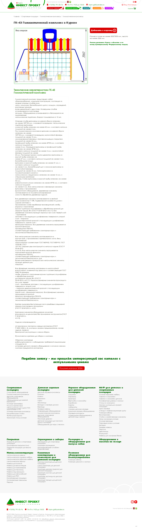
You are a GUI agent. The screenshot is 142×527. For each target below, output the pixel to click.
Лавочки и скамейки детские (110, 398)
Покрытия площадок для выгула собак (19, 448)
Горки (40, 400)
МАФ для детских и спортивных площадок (111, 389)
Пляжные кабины (105, 412)
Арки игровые (104, 408)
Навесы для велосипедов (16, 465)
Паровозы (72, 396)
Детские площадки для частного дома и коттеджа (50, 421)
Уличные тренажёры (15, 403)
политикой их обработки (45, 520)
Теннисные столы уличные (17, 417)
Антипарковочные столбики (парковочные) (48, 448)
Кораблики (72, 403)
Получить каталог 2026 (71, 368)
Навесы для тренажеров (16, 467)
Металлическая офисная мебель (20, 459)
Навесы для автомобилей (16, 474)
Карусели (41, 398)
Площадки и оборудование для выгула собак (79, 441)
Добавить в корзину (103, 30)
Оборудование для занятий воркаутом (17, 400)
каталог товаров (53, 8)
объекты (86, 8)
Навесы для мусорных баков (110, 435)
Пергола (102, 429)
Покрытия (13, 439)
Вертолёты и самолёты (77, 401)
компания (97, 8)
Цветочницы (103, 431)
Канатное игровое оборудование (81, 411)
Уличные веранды (106, 421)
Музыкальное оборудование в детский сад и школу (80, 416)
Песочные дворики (45, 419)
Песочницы (42, 402)
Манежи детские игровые (78, 409)
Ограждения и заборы (51, 439)
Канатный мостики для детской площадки (50, 473)
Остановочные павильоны (17, 480)
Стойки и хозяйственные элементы (112, 417)
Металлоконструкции (20, 453)
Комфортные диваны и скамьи (111, 401)
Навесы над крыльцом (15, 472)
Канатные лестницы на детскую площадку (50, 477)
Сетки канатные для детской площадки (49, 466)
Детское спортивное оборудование (15, 397)
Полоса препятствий (15, 406)
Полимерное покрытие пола (18, 445)
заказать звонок (72, 8)
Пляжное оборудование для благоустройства (79, 455)
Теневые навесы (44, 409)
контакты (109, 8)
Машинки (72, 394)
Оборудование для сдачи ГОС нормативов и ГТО (18, 408)
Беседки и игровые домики (48, 405)
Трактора (72, 398)
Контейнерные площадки (16, 478)
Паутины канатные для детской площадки (49, 462)
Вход (125, 5)
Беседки (102, 425)
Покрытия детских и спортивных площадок (19, 442)
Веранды (41, 407)
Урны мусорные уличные (108, 419)
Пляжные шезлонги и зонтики (79, 462)
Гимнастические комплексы (50, 16)
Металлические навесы (16, 455)
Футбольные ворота (14, 415)
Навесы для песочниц (15, 469)
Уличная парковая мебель (109, 394)
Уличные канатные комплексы (18, 411)
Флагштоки (103, 433)
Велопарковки (104, 415)
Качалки (41, 394)
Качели (40, 396)
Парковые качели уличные (109, 423)
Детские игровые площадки (48, 388)
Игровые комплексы (76, 413)
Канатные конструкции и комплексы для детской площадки (49, 456)
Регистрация (132, 5)
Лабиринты (72, 407)
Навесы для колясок (14, 463)
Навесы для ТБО (13, 476)
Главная (16, 16)
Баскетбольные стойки (15, 413)
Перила (10, 482)
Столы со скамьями (107, 403)
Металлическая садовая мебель (19, 457)
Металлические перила (16, 461)
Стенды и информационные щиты (112, 410)
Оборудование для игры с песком (51, 424)
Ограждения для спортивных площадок (48, 442)
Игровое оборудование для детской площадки (82, 389)
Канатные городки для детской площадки (49, 480)
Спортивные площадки (29, 16)
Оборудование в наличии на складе (110, 440)
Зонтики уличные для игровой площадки (110, 405)
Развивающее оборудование (49, 411)
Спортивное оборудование (17, 392)
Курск (20, 3)
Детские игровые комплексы (49, 392)
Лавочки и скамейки (107, 396)
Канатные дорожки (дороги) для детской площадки (50, 469)
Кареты (71, 405)
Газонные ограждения (46, 445)
